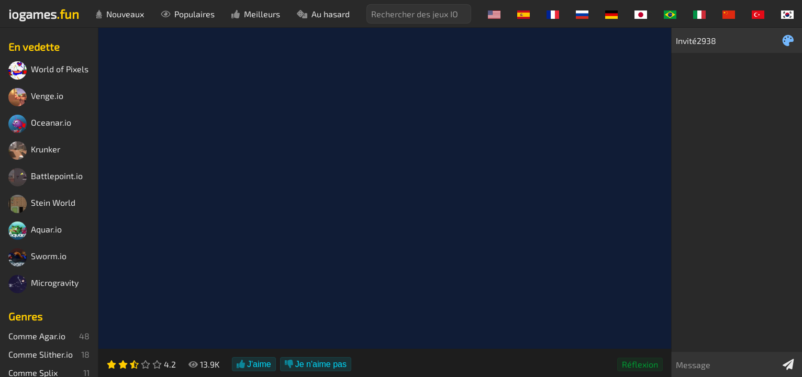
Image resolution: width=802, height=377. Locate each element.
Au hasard (323, 14)
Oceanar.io (39, 124)
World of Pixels (48, 70)
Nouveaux (120, 14)
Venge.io (35, 97)
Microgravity (43, 284)
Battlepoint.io (45, 177)
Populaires (188, 14)
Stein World (41, 204)
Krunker (34, 150)
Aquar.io (35, 230)
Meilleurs (255, 14)
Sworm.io (37, 257)
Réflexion (640, 364)
